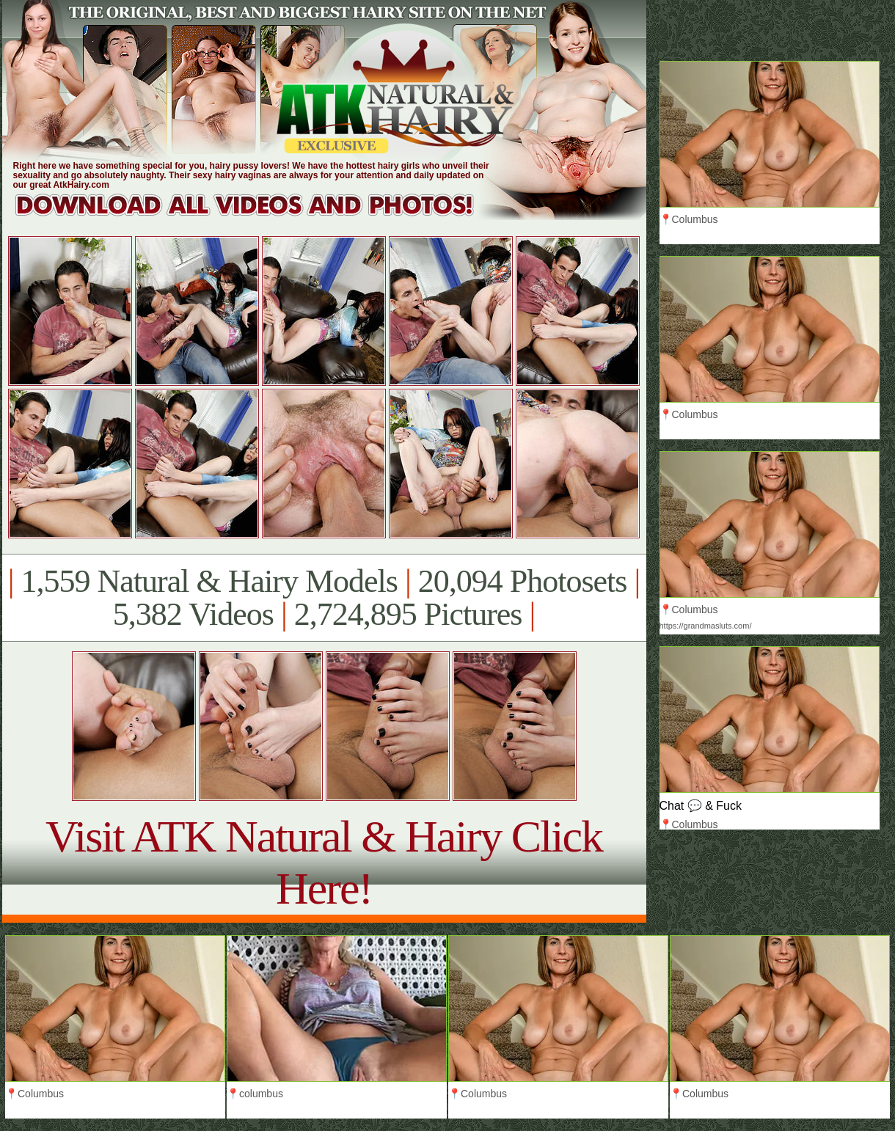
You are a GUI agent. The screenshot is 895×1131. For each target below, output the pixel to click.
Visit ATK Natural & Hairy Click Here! (323, 862)
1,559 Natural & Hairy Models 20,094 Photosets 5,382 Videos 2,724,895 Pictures (324, 598)
